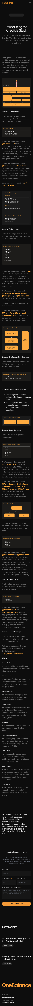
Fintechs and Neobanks (8, 1000)
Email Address (7, 878)
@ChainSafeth (21, 166)
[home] (7, 3)
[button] (30, 2)
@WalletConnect (8, 144)
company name (21, 878)
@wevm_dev (7, 166)
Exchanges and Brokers (8, 997)
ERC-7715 (11, 185)
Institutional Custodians (8, 1002)
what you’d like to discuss (11, 887)
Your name (5, 869)
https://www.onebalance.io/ (12, 653)
